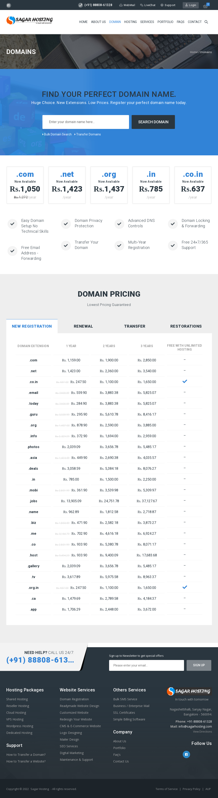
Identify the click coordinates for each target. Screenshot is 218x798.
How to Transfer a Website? (25, 761)
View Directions (202, 731)
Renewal (83, 326)
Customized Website (74, 712)
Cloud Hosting (16, 712)
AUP (208, 789)
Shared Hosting (17, 699)
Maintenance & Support (76, 759)
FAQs (180, 22)
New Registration (32, 326)
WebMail (127, 5)
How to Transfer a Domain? (25, 754)
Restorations (186, 326)
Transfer (134, 326)
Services (147, 22)
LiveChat (147, 5)
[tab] (32, 326)
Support (167, 5)
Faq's (117, 754)
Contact (195, 22)
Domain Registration (74, 699)
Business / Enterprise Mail (131, 706)
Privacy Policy (192, 789)
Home (83, 22)
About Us (98, 22)
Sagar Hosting (40, 789)
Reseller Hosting (17, 706)
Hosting (130, 22)
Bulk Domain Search (57, 134)
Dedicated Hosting (19, 733)
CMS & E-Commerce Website (80, 726)
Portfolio (165, 22)
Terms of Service (167, 789)
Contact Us (121, 761)
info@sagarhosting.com (195, 726)
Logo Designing (71, 733)
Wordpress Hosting (19, 726)
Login (190, 5)
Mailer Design (69, 739)
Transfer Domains (87, 134)
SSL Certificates (124, 712)
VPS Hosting (14, 719)
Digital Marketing (72, 753)
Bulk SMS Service (125, 699)
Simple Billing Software (129, 719)
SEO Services (69, 746)
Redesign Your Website (76, 719)
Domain (115, 22)
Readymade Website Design (79, 706)
